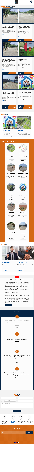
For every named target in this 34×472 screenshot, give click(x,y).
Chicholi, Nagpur (23, 193)
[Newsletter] (13, 432)
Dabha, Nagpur (11, 193)
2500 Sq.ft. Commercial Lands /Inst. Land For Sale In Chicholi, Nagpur (24, 27)
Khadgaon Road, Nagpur (23, 173)
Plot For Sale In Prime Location (24, 92)
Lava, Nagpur (11, 212)
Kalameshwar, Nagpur (11, 153)
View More (11, 160)
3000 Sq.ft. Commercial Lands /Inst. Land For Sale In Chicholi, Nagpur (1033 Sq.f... (8, 60)
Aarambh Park (20, 130)
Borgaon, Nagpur (23, 212)
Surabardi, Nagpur (23, 153)
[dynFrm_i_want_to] (25, 401)
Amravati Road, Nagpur (11, 232)
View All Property (17, 109)
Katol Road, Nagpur (11, 173)
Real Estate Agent (5, 262)
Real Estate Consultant (22, 262)
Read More (5, 107)
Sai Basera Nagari (6, 130)
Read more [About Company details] (9, 305)
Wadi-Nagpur (23, 232)
